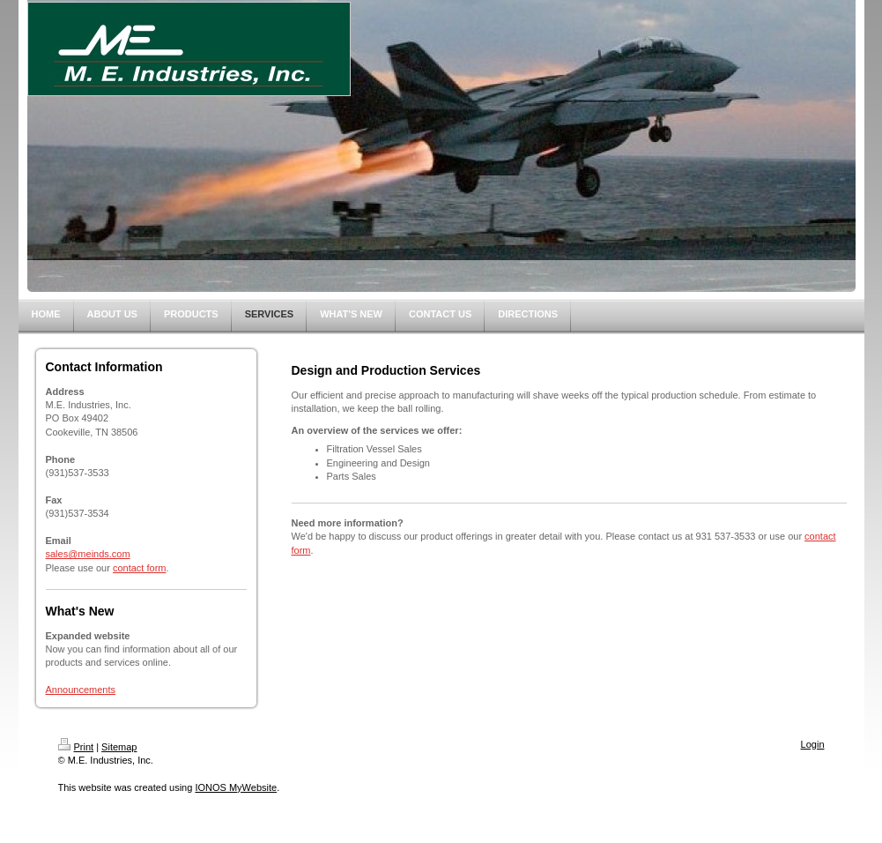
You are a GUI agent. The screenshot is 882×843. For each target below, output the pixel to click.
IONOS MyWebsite (236, 787)
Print (76, 747)
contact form (140, 568)
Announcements (81, 689)
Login (813, 744)
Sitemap (119, 747)
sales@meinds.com (88, 553)
